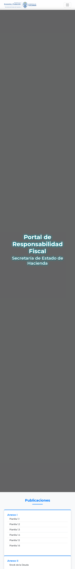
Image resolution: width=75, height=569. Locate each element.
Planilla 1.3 (14, 529)
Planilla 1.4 (14, 535)
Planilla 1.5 (14, 540)
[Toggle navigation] (67, 5)
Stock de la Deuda (19, 565)
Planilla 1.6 (14, 545)
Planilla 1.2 (14, 524)
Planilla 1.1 (14, 519)
